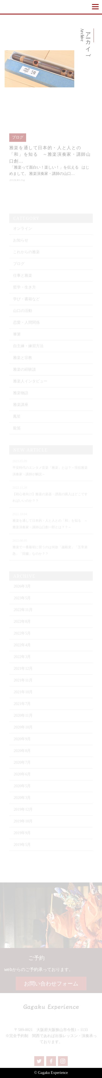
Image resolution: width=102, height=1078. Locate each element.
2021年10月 (23, 696)
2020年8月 (22, 754)
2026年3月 (22, 590)
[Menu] (95, 6)
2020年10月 (23, 731)
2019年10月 (23, 825)
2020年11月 (23, 719)
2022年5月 (22, 637)
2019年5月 (22, 848)
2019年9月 (22, 837)
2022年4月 (22, 649)
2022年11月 (23, 614)
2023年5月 (22, 602)
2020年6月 (22, 778)
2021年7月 (22, 707)
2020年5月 (22, 790)
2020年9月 (22, 743)
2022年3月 (22, 660)
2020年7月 (22, 766)
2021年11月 (23, 684)
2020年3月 (22, 801)
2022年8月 (22, 625)
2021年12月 (23, 672)
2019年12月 (23, 813)
